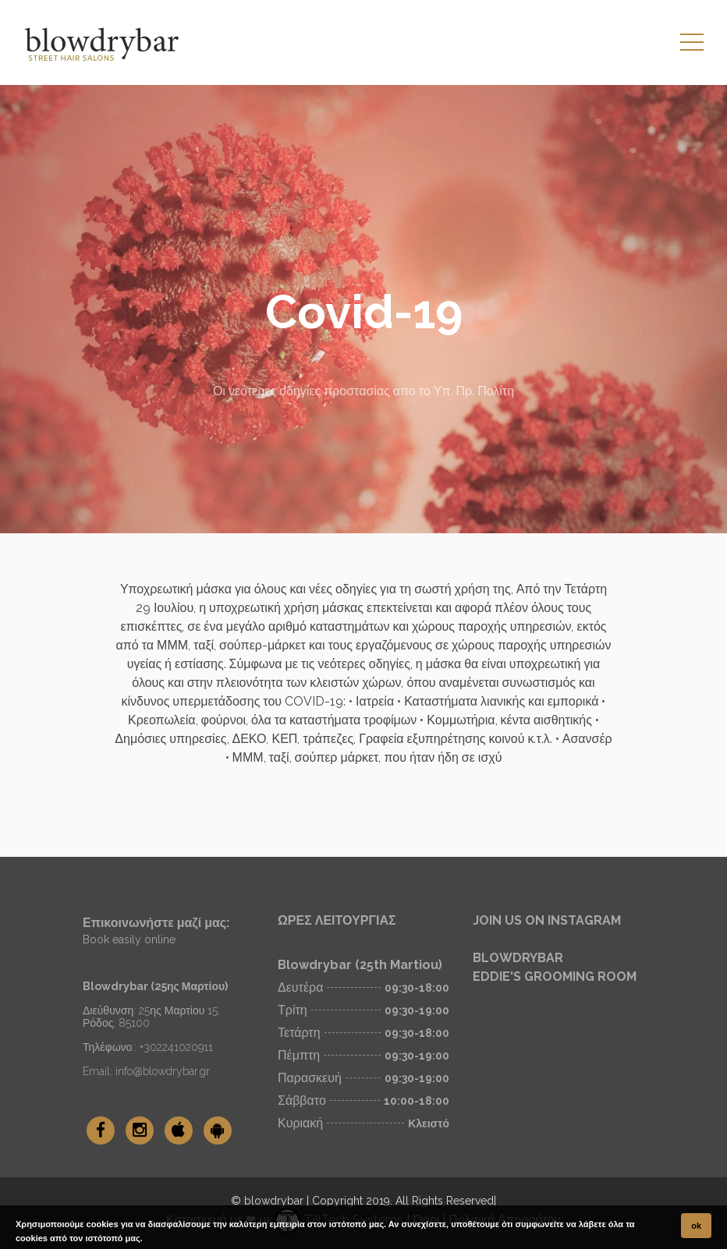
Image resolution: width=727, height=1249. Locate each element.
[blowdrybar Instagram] (140, 1130)
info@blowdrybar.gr (162, 1071)
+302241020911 (176, 1047)
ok (696, 1225)
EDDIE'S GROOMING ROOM (555, 976)
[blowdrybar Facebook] (101, 1130)
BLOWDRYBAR (518, 957)
